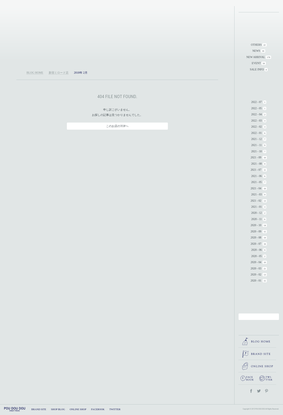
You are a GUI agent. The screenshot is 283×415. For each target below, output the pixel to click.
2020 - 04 (256, 262)
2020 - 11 (256, 219)
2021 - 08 (256, 163)
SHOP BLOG (58, 409)
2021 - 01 (256, 206)
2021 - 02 (256, 200)
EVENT (256, 63)
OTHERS (256, 44)
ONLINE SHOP (78, 409)
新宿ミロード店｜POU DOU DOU (117, 35)
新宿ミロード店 (58, 72)
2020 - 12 (256, 212)
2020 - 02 (256, 274)
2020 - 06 (256, 249)
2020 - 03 (256, 268)
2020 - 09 (256, 231)
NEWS (256, 50)
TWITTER (114, 409)
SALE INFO (257, 69)
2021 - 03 (256, 194)
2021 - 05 (256, 182)
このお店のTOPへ (117, 126)
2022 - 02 (256, 126)
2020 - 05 (256, 256)
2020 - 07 (256, 243)
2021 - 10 (256, 151)
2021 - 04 (256, 188)
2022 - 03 (256, 120)
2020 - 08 (256, 237)
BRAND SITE (38, 409)
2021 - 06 (256, 176)
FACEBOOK (98, 409)
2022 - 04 (256, 114)
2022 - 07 (256, 102)
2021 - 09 (256, 157)
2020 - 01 (256, 280)
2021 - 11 (256, 145)
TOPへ (227, 398)
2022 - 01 (256, 132)
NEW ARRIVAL (255, 57)
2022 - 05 (256, 108)
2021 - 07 (256, 169)
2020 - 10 (256, 225)
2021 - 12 (256, 139)
